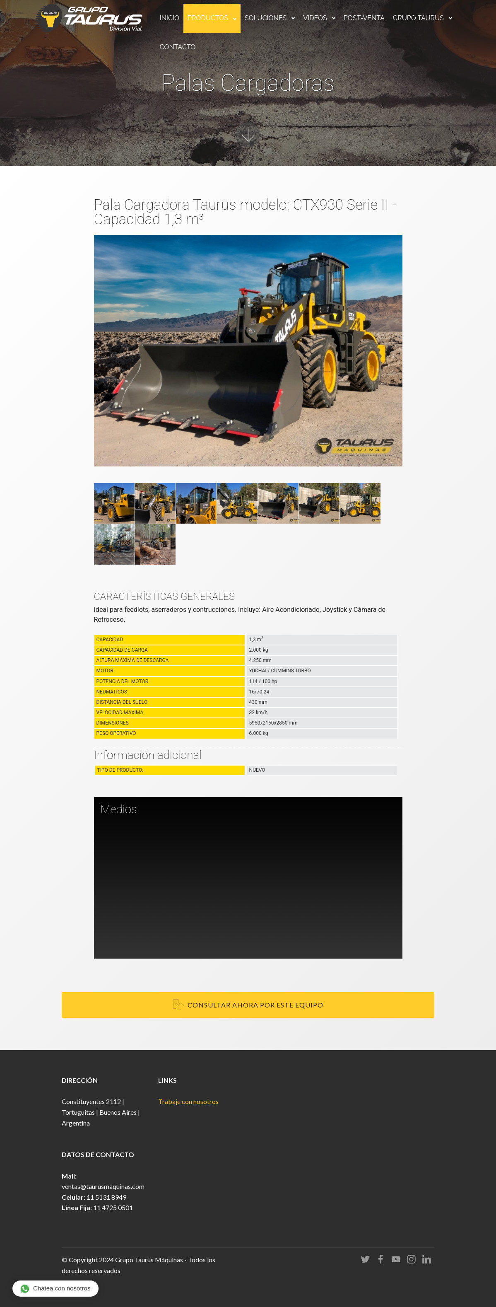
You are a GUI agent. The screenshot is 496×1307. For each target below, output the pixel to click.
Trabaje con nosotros (188, 1101)
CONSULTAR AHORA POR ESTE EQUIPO (248, 1005)
